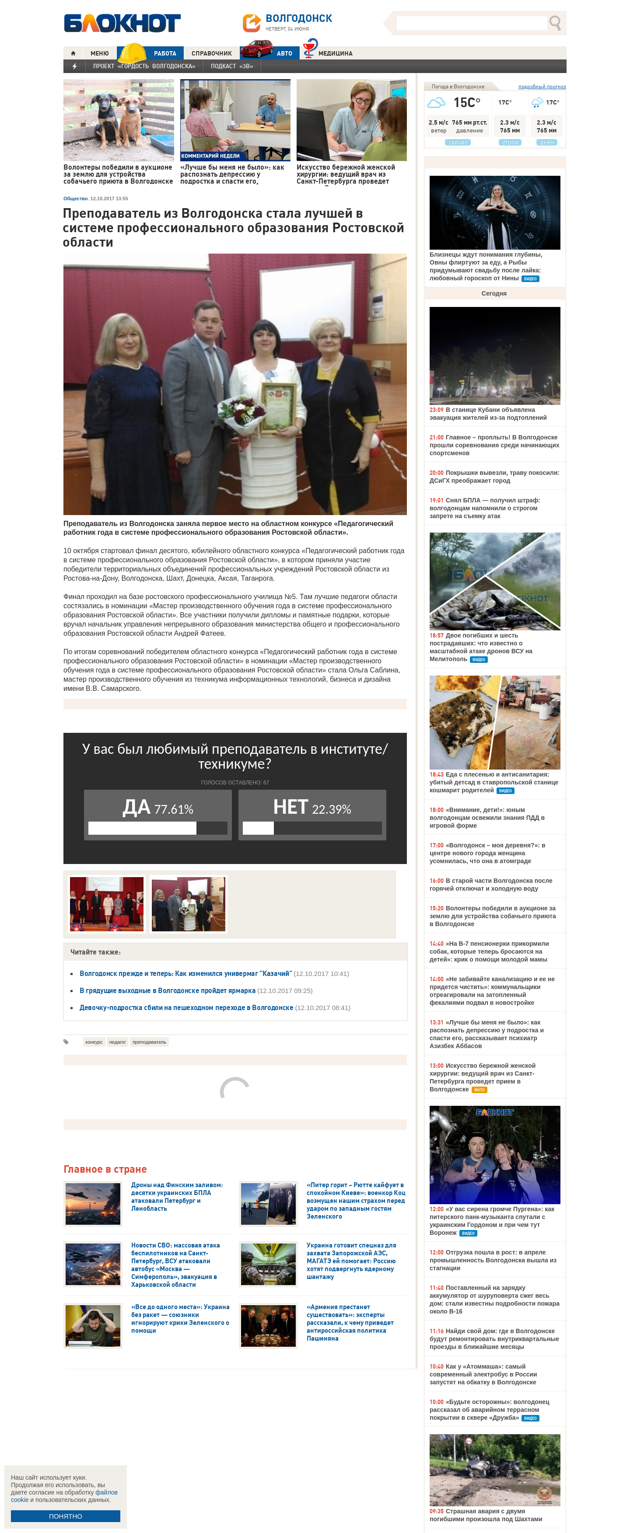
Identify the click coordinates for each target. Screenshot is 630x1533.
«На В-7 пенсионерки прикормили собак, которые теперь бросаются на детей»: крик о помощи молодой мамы (489, 951)
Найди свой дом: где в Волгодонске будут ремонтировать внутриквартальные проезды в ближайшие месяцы (494, 1338)
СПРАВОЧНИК (212, 53)
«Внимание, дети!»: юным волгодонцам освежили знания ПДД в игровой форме (487, 817)
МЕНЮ (100, 53)
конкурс (94, 1042)
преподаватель (149, 1042)
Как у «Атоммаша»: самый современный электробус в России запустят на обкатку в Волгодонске (483, 1374)
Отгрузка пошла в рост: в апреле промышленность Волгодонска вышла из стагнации (493, 1260)
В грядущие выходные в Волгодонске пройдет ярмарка (168, 990)
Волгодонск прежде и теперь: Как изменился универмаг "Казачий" (187, 973)
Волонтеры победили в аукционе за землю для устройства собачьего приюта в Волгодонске (493, 916)
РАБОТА (146, 53)
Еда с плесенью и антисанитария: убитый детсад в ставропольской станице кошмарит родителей (494, 782)
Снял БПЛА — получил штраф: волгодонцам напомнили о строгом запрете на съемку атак (485, 508)
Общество (75, 198)
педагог (117, 1042)
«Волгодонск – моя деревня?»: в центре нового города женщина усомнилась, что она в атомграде (488, 853)
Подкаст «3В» (232, 66)
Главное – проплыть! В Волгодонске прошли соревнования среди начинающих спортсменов (495, 445)
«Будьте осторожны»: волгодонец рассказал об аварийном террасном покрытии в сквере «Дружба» (490, 1409)
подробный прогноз (542, 86)
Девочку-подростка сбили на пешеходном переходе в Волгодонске (187, 1007)
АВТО (266, 53)
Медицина (328, 52)
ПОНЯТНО (65, 1516)
